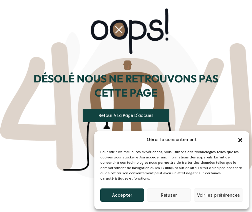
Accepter (122, 195)
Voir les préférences (218, 195)
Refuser (169, 195)
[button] (240, 140)
